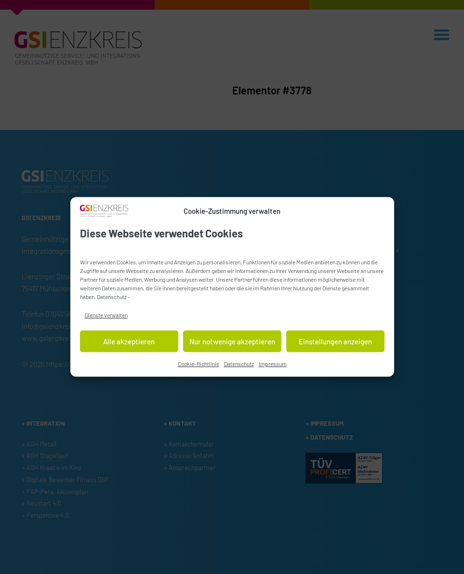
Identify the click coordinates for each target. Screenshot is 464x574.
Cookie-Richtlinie (198, 367)
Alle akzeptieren (129, 344)
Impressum (273, 367)
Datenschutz (112, 300)
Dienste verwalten (106, 318)
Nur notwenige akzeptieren (232, 344)
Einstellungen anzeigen (335, 344)
